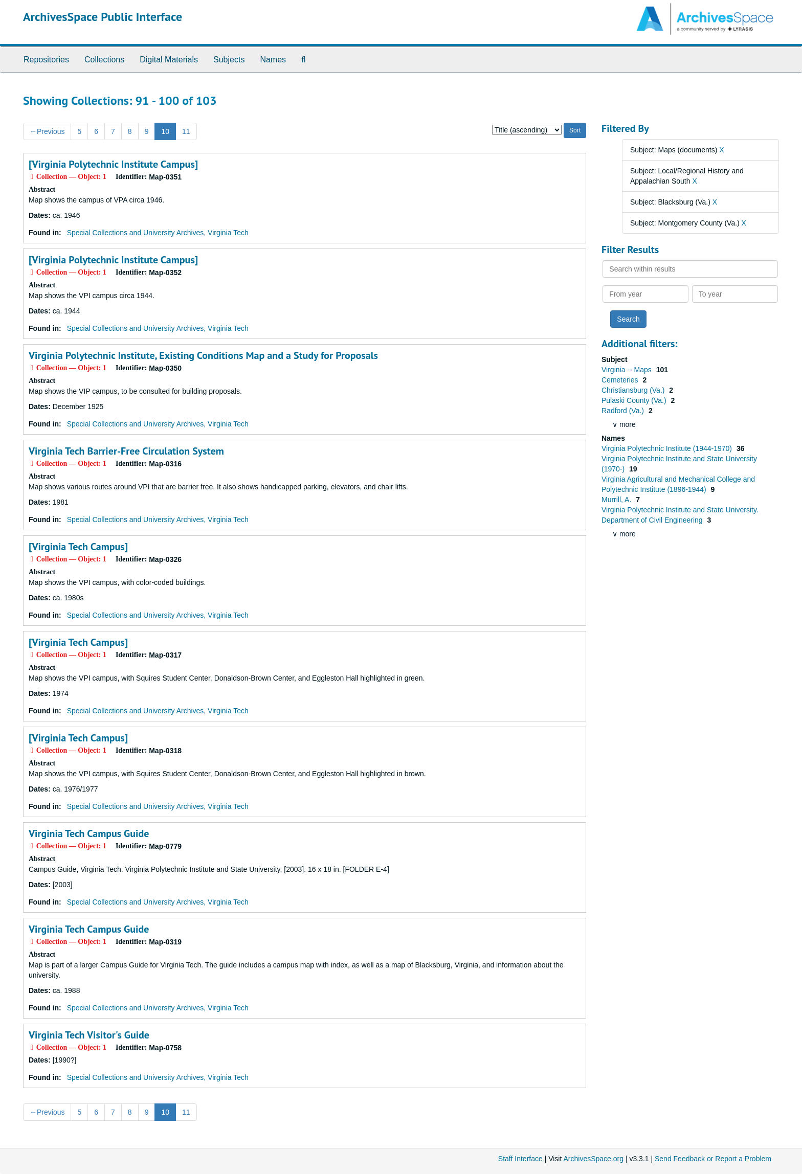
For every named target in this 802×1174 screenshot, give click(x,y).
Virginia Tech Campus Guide (89, 833)
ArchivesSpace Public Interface (102, 17)
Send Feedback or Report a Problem (713, 1159)
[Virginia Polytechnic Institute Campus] (113, 164)
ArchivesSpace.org (593, 1159)
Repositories (46, 59)
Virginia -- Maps (628, 370)
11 (186, 131)
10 (165, 131)
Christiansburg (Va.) (634, 390)
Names (273, 59)
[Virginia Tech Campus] (78, 546)
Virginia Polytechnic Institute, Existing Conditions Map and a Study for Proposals (203, 355)
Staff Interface (520, 1159)
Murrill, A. (617, 499)
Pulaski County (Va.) (635, 400)
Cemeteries (621, 380)
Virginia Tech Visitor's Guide (89, 1035)
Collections (104, 59)
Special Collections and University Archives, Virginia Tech (158, 233)
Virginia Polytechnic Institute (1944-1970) (668, 448)
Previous (47, 131)
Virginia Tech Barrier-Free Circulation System (126, 451)
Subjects (228, 59)
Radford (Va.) (624, 411)
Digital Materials (169, 59)
